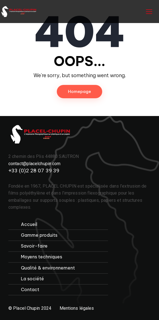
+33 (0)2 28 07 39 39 (33, 170)
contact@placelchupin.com (34, 163)
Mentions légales (77, 308)
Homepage (79, 91)
